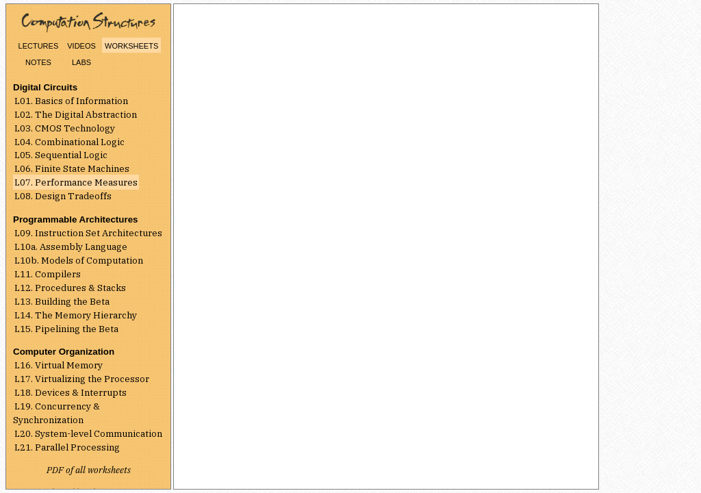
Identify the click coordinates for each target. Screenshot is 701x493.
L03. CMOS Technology (64, 128)
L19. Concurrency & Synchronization (56, 413)
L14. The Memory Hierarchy (75, 315)
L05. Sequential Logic (60, 155)
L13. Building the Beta (62, 301)
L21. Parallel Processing (67, 447)
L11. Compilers (47, 274)
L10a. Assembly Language (70, 246)
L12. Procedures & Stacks (70, 287)
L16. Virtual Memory (58, 365)
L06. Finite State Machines (71, 168)
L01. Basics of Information (71, 100)
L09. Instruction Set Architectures (88, 233)
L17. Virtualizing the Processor (81, 378)
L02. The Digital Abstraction (75, 114)
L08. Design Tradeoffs (63, 196)
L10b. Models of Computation (78, 260)
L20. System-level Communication (88, 433)
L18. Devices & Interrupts (70, 392)
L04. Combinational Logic (69, 142)
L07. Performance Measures (76, 182)
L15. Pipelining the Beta (66, 329)
